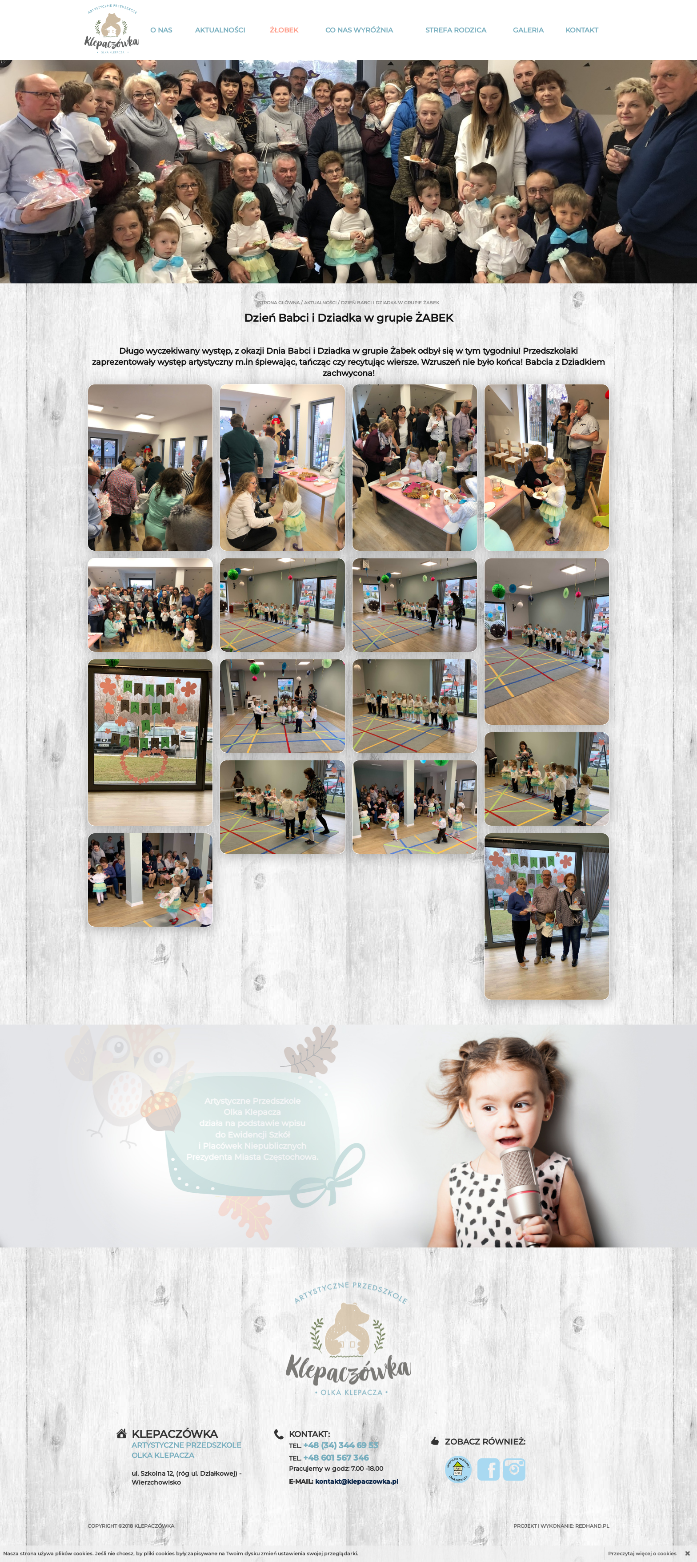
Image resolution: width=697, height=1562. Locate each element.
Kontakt (581, 30)
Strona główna (279, 303)
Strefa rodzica (455, 30)
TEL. (333, 1445)
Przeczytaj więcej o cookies (642, 1553)
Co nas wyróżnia (359, 30)
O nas (161, 30)
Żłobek (284, 30)
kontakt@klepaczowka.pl (356, 1481)
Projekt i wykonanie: (561, 1526)
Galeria (528, 30)
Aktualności (220, 30)
